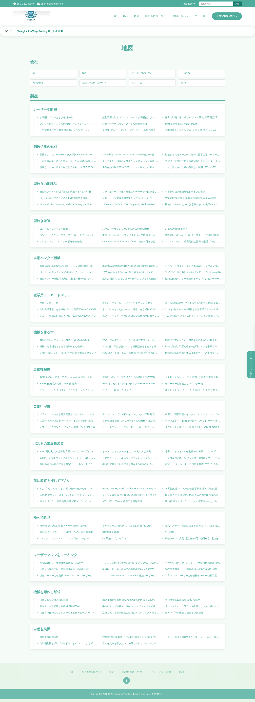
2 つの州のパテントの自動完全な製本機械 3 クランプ (67, 353)
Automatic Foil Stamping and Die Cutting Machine (65, 204)
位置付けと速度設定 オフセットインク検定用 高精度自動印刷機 (67, 420)
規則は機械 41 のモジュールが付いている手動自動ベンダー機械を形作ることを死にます (130, 278)
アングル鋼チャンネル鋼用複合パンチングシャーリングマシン (67, 123)
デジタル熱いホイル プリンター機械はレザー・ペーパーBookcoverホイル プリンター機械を (193, 457)
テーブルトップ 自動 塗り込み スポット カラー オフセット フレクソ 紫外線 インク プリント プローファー (193, 420)
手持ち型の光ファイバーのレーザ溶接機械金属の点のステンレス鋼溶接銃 (193, 562)
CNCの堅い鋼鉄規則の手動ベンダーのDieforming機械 (193, 272)
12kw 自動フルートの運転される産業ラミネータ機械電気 (193, 309)
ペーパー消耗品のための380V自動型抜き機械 (63, 198)
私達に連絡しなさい (94, 82)
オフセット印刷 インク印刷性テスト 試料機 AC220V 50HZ (193, 427)
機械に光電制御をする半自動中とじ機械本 (61, 346)
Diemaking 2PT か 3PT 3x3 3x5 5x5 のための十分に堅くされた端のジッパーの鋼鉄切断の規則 (130, 154)
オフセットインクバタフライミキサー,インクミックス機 (67, 390)
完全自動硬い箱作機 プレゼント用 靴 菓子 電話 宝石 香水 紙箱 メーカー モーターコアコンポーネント (193, 117)
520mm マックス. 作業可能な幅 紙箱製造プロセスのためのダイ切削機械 (193, 241)
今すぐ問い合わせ (227, 16)
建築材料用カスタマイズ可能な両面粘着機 (124, 123)
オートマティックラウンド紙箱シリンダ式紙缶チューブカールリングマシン (193, 606)
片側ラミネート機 (48, 303)
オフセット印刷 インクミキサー (119, 390)
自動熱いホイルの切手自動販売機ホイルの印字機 (65, 191)
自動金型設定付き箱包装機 (53, 600)
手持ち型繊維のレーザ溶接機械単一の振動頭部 (64, 569)
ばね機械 (169, 532)
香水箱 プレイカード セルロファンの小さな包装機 (66, 532)
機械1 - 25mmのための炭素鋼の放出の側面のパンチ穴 (193, 204)
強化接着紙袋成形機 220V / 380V (182, 600)
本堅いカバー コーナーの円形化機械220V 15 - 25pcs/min (193, 464)
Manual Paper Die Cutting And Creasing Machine (190, 198)
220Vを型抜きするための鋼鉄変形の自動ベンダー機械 (130, 272)
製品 (125, 16)
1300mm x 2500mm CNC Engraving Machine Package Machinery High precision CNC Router (130, 204)
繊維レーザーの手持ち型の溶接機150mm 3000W (128, 569)
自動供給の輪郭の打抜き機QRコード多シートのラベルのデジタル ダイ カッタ (67, 464)
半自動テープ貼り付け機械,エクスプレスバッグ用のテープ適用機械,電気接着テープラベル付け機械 (130, 606)
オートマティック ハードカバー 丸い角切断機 (126, 451)
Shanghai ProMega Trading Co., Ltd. (131, 695)
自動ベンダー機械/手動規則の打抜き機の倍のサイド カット (67, 278)
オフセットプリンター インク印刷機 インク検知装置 (67, 427)
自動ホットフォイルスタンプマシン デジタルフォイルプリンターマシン (130, 457)
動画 (136, 16)
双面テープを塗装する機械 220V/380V (59, 606)
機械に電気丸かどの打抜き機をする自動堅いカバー (129, 464)
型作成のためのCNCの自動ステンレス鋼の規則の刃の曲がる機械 (67, 266)
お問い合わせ (180, 16)
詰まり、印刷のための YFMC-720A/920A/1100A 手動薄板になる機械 (67, 315)
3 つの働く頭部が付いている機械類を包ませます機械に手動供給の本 (130, 346)
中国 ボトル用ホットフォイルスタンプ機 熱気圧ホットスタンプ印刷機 (130, 235)
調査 (237, 4)
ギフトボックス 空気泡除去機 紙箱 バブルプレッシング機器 (67, 501)
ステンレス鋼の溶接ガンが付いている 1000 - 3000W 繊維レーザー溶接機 (130, 562)
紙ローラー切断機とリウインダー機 (183, 383)
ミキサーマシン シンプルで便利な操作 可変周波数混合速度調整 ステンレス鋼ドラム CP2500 (193, 377)
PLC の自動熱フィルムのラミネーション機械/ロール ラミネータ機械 (193, 315)
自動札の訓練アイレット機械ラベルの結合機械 (64, 340)
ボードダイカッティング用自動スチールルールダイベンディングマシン (67, 272)
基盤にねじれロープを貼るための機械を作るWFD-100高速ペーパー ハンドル (130, 377)
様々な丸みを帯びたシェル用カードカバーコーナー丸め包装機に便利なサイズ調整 (130, 643)
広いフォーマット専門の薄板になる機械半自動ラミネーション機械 (130, 315)
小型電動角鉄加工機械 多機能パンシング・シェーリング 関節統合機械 (67, 130)
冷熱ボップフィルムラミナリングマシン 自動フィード (130, 303)
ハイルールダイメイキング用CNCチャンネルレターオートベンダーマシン (193, 266)
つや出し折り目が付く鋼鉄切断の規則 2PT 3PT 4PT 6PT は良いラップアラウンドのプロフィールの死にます (193, 161)
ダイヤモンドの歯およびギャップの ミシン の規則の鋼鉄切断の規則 (130, 161)
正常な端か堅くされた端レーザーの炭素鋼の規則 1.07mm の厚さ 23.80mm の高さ (67, 161)
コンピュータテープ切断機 (53, 228)
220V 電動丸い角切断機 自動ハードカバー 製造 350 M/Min (67, 451)
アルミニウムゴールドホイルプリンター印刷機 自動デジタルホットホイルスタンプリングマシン (130, 414)
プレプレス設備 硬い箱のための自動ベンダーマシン (129, 495)
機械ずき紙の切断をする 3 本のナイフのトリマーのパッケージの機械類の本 (193, 353)
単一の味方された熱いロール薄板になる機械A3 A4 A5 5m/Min (130, 309)
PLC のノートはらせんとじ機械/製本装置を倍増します (130, 353)
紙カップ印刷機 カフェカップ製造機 (183, 612)
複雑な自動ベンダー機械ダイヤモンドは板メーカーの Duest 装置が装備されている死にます (193, 278)
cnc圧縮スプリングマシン (116, 538)
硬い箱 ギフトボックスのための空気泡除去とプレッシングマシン (193, 501)
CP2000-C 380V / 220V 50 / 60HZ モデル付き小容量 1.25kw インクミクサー (130, 241)
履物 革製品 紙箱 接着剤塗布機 (181, 123)
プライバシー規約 (161, 673)
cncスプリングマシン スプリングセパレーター (64, 538)
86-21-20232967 (25, 3)
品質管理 (38, 82)
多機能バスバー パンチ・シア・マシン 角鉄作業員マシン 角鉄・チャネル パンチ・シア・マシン (130, 130)
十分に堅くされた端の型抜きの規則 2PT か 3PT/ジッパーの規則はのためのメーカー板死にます (193, 167)
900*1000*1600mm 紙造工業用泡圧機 (122, 501)
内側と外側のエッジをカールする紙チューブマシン (66, 612)
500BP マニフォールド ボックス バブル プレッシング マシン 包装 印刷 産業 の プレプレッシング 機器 (67, 495)
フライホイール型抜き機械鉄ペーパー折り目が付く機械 (130, 191)
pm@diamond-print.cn (52, 3)
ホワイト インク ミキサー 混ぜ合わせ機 (60, 241)
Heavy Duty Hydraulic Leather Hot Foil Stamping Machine (130, 488)
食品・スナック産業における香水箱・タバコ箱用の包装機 (193, 525)
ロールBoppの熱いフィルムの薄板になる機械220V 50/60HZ (193, 303)
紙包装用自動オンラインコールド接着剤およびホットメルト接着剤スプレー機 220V (130, 117)
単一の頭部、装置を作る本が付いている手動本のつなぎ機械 (193, 346)
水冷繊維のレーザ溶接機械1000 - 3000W (61, 562)
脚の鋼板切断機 (110, 532)
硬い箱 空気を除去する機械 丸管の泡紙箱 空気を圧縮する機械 (193, 495)
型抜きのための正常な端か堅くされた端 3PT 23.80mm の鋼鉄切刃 (67, 167)
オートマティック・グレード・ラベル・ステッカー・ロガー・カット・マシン (130, 427)
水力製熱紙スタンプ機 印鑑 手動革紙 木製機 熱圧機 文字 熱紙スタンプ (193, 488)
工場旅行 (186, 73)
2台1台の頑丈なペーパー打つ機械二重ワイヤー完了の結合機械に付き (130, 340)
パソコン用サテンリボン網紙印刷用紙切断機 (125, 228)
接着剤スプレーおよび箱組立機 (56, 117)
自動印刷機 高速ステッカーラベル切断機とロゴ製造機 (130, 420)
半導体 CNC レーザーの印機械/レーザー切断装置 (190, 575)
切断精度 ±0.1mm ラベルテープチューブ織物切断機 (192, 235)
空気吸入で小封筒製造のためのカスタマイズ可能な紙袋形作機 (130, 612)
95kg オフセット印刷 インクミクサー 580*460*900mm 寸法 (130, 383)
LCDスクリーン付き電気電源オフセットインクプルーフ (67, 414)
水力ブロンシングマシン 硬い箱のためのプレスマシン (67, 488)
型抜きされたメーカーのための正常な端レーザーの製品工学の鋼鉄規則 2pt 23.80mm (193, 154)
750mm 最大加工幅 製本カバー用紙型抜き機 (62, 525)
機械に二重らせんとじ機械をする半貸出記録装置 (190, 340)
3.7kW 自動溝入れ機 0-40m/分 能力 (58, 383)
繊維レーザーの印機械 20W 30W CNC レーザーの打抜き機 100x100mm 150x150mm (67, 575)
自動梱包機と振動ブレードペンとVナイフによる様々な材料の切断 (67, 643)
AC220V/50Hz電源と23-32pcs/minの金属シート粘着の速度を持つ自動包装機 (67, 377)
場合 (183, 82)
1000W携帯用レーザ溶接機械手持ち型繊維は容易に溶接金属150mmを (193, 569)
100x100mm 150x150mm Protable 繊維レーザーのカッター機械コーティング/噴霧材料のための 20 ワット (130, 575)
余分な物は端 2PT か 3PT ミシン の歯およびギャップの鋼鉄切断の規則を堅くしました (130, 167)
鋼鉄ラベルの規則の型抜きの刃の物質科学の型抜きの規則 (193, 538)
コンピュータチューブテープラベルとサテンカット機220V (67, 235)
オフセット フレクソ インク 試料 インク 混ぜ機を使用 (193, 390)
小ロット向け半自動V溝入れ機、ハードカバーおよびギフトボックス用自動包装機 (193, 637)
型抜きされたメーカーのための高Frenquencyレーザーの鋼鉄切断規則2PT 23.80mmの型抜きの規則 (67, 154)
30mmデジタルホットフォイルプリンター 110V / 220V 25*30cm (67, 457)
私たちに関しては (156, 16)
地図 (181, 673)
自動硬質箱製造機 (48, 637)
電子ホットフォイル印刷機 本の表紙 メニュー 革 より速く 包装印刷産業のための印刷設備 (193, 451)
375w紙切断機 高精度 (176, 228)
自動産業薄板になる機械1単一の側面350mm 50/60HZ (67, 309)
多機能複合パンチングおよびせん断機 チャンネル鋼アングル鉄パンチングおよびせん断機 (193, 130)
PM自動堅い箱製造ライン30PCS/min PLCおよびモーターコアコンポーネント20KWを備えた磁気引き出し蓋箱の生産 (130, 637)
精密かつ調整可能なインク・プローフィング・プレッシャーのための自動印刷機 (193, 414)
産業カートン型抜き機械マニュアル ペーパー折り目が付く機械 (130, 198)
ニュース (199, 16)
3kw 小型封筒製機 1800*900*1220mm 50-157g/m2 (128, 600)
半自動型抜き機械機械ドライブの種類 (184, 191)
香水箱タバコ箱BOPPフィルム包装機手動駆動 (126, 525)
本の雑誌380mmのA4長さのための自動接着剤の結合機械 (130, 266)
